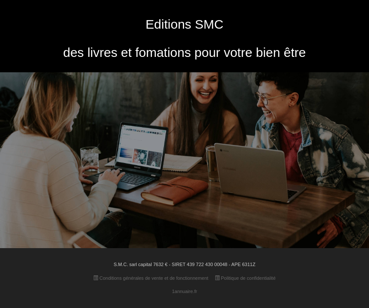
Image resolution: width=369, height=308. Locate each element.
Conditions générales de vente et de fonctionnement (150, 278)
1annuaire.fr (184, 291)
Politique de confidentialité (245, 278)
